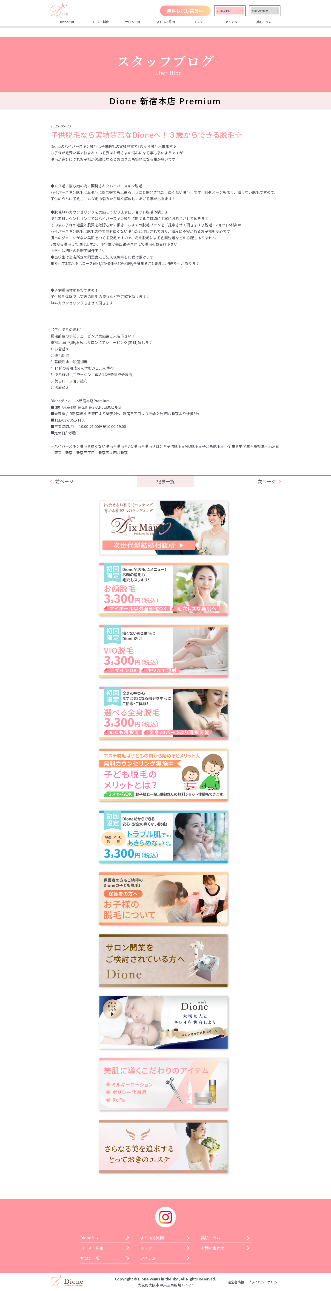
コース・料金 (100, 22)
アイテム (231, 22)
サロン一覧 (132, 22)
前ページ (64, 481)
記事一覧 (165, 481)
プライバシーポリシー (264, 1282)
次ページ (266, 481)
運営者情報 (236, 1282)
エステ (198, 22)
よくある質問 (165, 22)
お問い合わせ (260, 11)
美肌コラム (264, 22)
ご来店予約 (224, 11)
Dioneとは (67, 22)
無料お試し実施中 (185, 11)
